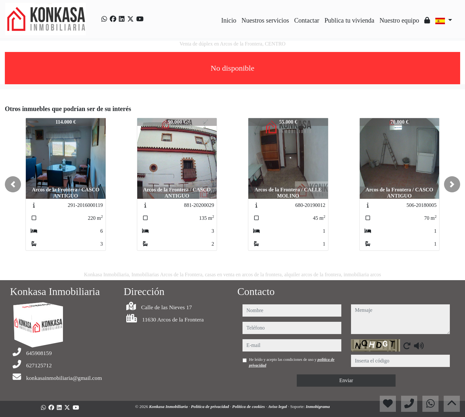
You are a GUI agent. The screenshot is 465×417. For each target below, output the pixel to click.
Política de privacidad (210, 406)
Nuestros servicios (265, 20)
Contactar (306, 20)
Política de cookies (249, 406)
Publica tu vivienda (349, 20)
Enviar (346, 380)
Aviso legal (278, 406)
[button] (13, 184)
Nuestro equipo (399, 20)
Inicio (228, 20)
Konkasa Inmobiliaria (169, 406)
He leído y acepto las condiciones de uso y (292, 362)
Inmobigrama (318, 406)
